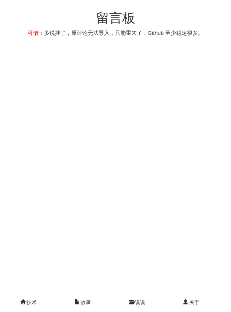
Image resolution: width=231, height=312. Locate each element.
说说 (137, 302)
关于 (191, 302)
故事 (83, 302)
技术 (28, 302)
